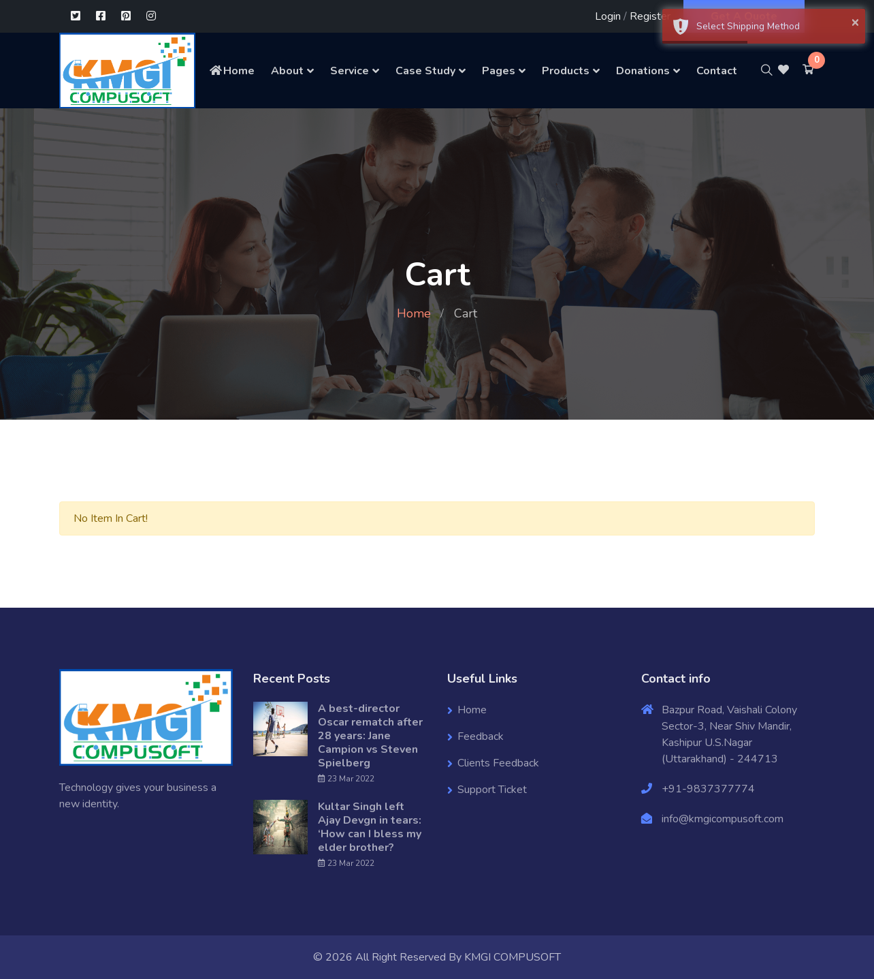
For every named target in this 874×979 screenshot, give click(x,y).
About (287, 70)
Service (349, 70)
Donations (643, 70)
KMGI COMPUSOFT (512, 957)
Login (608, 16)
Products (565, 70)
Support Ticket (492, 789)
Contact (716, 70)
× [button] (855, 22)
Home (231, 70)
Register (650, 16)
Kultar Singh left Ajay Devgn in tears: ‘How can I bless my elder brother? (369, 827)
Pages (498, 70)
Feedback (480, 736)
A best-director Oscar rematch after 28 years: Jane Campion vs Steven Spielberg (370, 736)
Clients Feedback (498, 763)
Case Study (425, 70)
